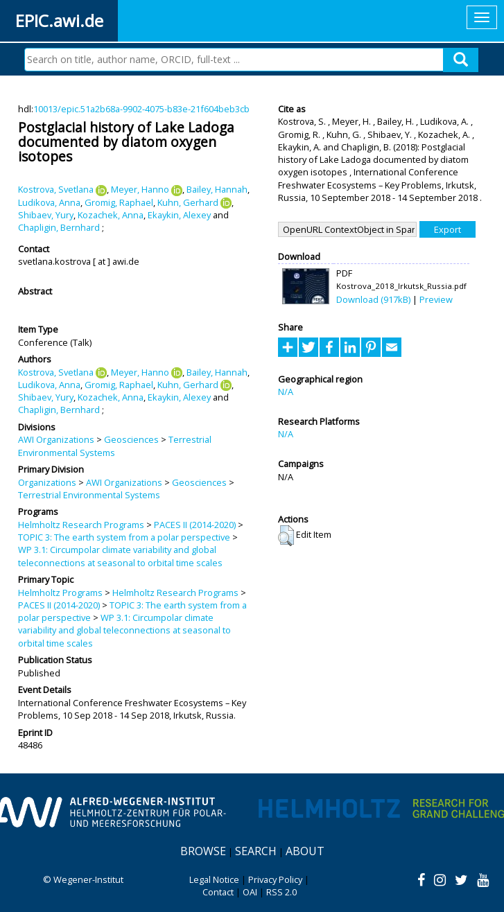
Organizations (47, 482)
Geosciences (131, 439)
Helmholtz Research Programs (81, 524)
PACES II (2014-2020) (195, 524)
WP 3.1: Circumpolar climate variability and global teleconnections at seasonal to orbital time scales (120, 555)
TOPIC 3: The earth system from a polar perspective (124, 537)
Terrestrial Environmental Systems (114, 445)
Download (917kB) (373, 299)
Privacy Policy (275, 879)
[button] (286, 535)
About (305, 851)
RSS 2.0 (281, 892)
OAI (250, 892)
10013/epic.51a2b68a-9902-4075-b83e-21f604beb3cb (141, 109)
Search (256, 851)
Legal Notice (214, 879)
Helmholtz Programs (60, 592)
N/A (285, 391)
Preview (436, 299)
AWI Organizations (56, 439)
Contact (218, 892)
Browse (203, 851)
